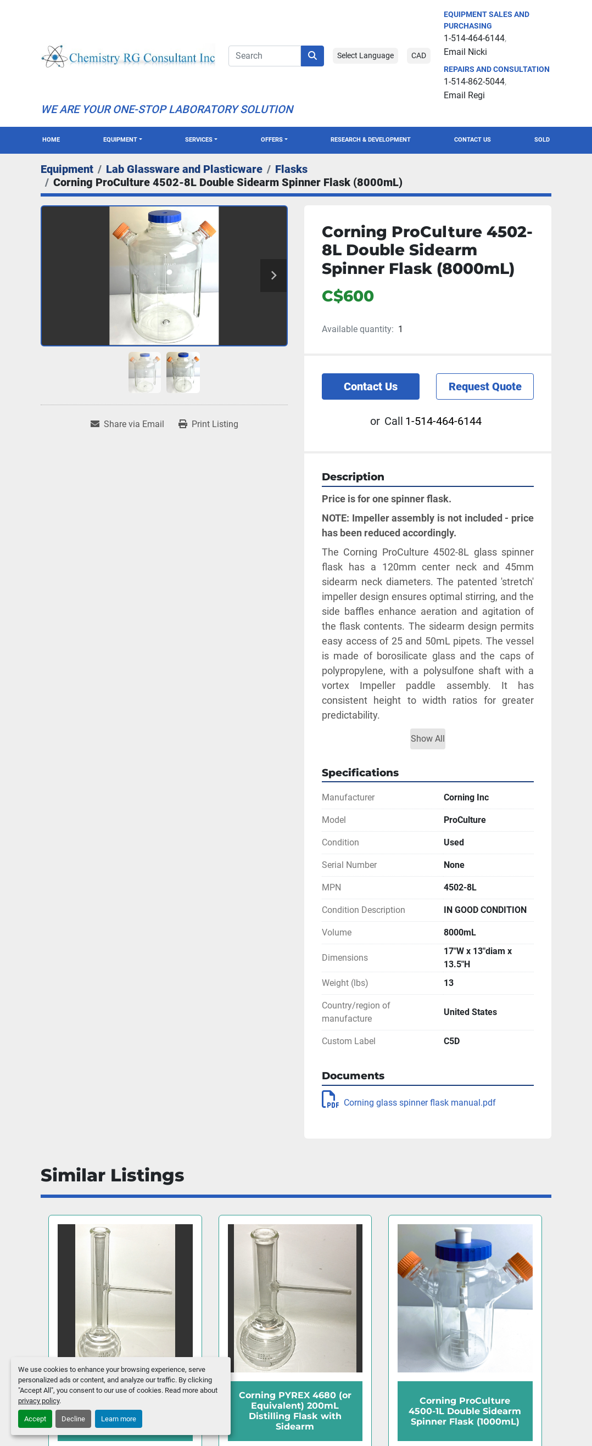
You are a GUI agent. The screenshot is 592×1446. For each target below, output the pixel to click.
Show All (428, 738)
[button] (123, 140)
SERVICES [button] (199, 139)
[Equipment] (67, 169)
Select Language (365, 55)
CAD (418, 55)
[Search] (264, 56)
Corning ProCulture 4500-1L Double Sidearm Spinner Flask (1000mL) (465, 1411)
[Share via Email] (127, 424)
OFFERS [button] (272, 139)
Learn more (118, 1419)
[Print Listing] (208, 424)
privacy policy (38, 1401)
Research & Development (371, 139)
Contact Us (472, 139)
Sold (542, 139)
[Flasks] (291, 169)
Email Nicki (465, 52)
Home (51, 139)
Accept (35, 1419)
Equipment (120, 139)
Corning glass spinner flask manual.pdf (409, 1102)
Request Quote (485, 386)
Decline (73, 1419)
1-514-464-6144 (474, 38)
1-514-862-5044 (474, 81)
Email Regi (464, 95)
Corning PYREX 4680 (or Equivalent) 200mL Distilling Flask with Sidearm (295, 1411)
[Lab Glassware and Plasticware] (184, 169)
